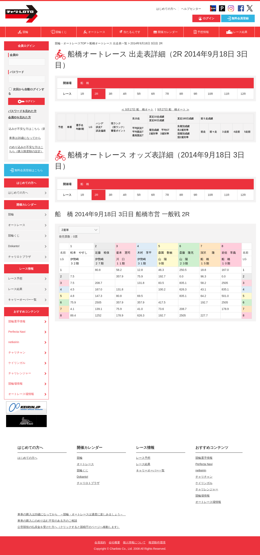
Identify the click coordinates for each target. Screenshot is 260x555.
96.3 (203, 276)
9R (195, 93)
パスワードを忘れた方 (22, 111)
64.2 (203, 296)
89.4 (73, 315)
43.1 (203, 289)
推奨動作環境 (157, 542)
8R (181, 93)
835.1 (182, 283)
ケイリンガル (16, 362)
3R (110, 93)
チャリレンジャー (19, 373)
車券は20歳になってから (25, 138)
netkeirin (13, 342)
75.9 (140, 276)
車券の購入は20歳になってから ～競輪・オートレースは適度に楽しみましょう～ (71, 514)
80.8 (98, 270)
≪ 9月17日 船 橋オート (137, 109)
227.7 (204, 315)
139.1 (98, 309)
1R (82, 93)
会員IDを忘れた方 (19, 117)
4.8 (72, 296)
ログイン (26, 101)
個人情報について (134, 542)
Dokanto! (14, 246)
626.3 (182, 289)
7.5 (72, 276)
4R (125, 93)
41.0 (140, 309)
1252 (98, 315)
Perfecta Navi (16, 331)
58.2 (119, 270)
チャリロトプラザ (19, 256)
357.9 (119, 276)
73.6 (161, 309)
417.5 (161, 302)
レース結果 (15, 289)
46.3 (161, 270)
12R (243, 93)
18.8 (203, 270)
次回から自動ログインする (26, 91)
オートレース (16, 225)
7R (167, 93)
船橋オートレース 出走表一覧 (108, 43)
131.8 (140, 283)
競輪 (11, 214)
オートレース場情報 (21, 394)
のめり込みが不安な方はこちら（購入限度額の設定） (26, 149)
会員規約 (100, 542)
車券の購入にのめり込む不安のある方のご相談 (47, 520)
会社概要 (114, 542)
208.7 (98, 283)
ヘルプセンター (191, 8)
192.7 (161, 276)
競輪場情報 (15, 383)
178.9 (225, 309)
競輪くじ (14, 235)
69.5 (140, 296)
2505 (225, 283)
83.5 (161, 283)
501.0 (225, 296)
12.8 (140, 270)
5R (139, 93)
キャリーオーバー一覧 (22, 299)
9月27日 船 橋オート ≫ (173, 109)
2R (96, 93)
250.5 (182, 270)
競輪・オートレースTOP (70, 43)
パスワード (17, 72)
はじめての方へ (166, 8)
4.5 (72, 289)
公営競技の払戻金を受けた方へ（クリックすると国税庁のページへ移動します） (68, 527)
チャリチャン (16, 352)
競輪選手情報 (16, 321)
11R (226, 93)
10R (210, 93)
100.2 (161, 289)
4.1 (72, 309)
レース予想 (15, 278)
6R (153, 93)
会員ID (14, 55)
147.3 (98, 296)
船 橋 (84, 83)
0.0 (181, 276)
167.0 (225, 270)
